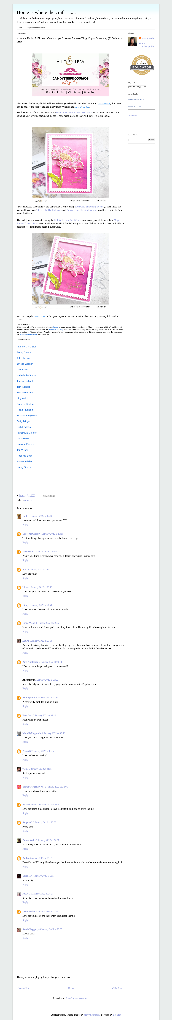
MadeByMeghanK (31, 733)
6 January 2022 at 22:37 (50, 929)
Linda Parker (23, 438)
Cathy (25, 516)
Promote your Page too (135, 106)
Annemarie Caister (27, 432)
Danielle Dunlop (25, 404)
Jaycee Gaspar (25, 364)
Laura (25, 640)
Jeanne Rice (28, 911)
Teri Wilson (22, 450)
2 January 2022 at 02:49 (53, 733)
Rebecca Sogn (24, 455)
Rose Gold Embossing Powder (89, 206)
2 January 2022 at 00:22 (46, 679)
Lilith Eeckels (24, 427)
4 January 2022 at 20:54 (43, 876)
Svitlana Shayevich (27, 415)
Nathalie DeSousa (26, 375)
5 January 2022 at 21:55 (46, 911)
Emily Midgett (24, 421)
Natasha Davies (25, 444)
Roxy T (26, 893)
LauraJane (22, 369)
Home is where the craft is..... (46, 12)
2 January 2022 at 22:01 (56, 786)
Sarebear (27, 876)
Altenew (28, 500)
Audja (25, 858)
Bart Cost (27, 715)
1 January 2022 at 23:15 (41, 640)
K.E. (24, 569)
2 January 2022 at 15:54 (42, 751)
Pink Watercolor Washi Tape (67, 220)
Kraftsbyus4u (29, 804)
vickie (25, 769)
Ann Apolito (28, 697)
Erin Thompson (25, 392)
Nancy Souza (24, 467)
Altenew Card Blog (27, 346)
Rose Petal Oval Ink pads (49, 210)
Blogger (117, 1014)
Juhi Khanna (23, 358)
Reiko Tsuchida (25, 409)
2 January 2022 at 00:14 (50, 662)
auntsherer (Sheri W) (33, 786)
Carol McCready (31, 533)
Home (20, 27)
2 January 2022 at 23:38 (44, 822)
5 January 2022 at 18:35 (42, 893)
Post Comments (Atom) (77, 998)
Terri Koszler (23, 387)
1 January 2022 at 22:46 (47, 623)
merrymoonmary (92, 1014)
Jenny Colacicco (25, 352)
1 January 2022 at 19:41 (39, 569)
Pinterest (132, 115)
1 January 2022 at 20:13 (40, 587)
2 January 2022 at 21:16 (40, 769)
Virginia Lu (22, 398)
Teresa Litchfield (25, 381)
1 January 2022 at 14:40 (40, 516)
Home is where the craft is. (136, 99)
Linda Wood (28, 623)
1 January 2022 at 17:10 (51, 533)
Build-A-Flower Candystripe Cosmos (74, 112)
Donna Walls (28, 840)
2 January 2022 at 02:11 (44, 715)
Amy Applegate (30, 662)
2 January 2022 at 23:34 (48, 804)
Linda (25, 587)
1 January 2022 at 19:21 (45, 551)
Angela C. (27, 822)
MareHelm (28, 551)
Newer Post (24, 988)
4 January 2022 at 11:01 (41, 858)
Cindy (25, 605)
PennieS (26, 751)
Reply (25, 524)
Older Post (117, 988)
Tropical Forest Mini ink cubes (81, 210)
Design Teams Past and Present (36, 27)
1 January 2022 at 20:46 (40, 605)
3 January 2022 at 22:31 (47, 840)
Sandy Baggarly (30, 929)
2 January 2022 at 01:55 (47, 697)
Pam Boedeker (24, 461)
